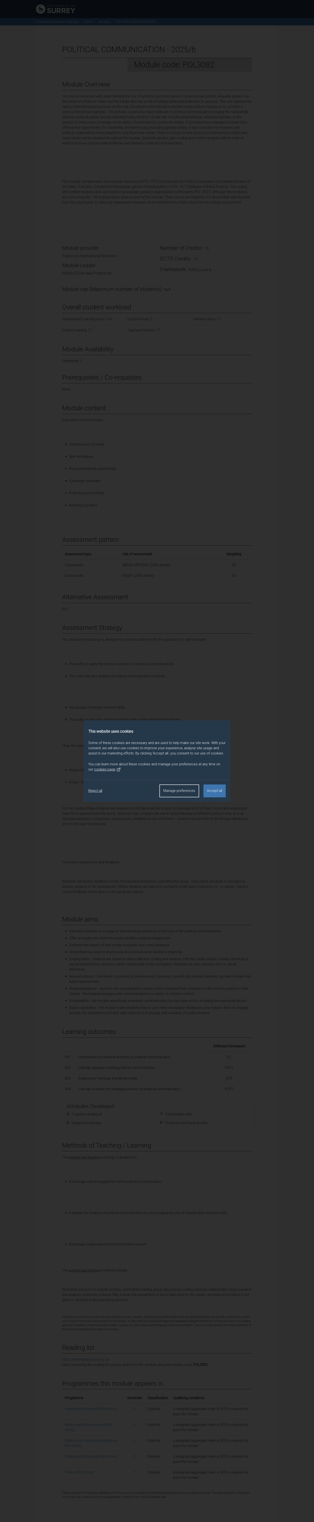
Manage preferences (179, 791)
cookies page (107, 769)
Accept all (214, 791)
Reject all (95, 791)
